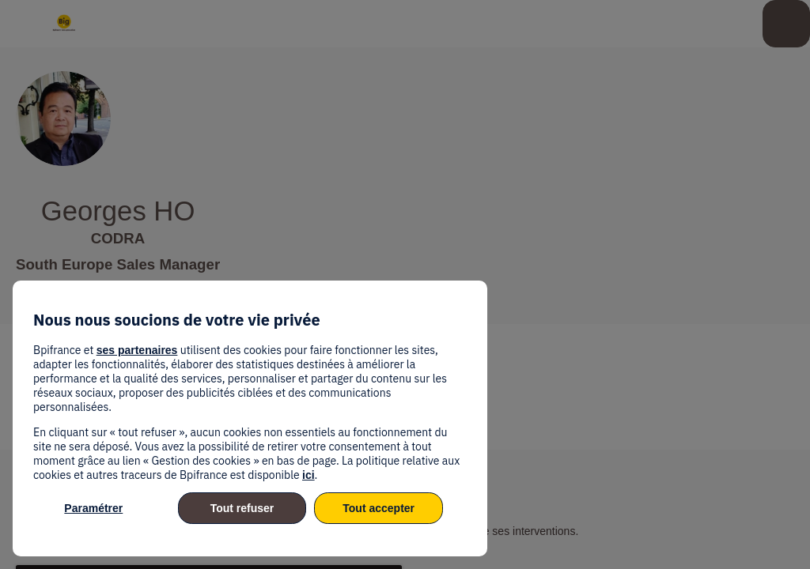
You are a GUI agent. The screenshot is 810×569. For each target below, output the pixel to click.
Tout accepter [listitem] (378, 508)
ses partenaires (137, 350)
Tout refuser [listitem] (242, 508)
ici (308, 475)
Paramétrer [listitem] (93, 508)
